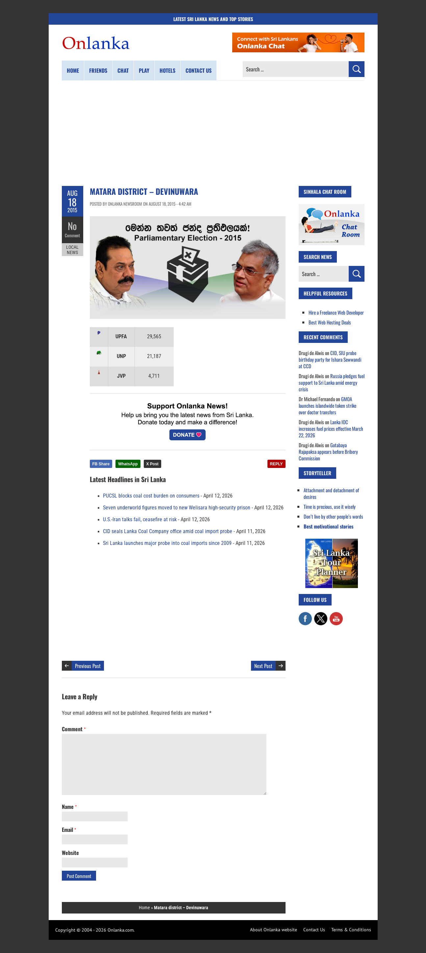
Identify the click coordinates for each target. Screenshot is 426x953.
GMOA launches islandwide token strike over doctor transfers (327, 405)
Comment (72, 235)
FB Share (101, 464)
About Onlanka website (273, 930)
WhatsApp (128, 464)
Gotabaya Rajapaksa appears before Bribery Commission (328, 451)
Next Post (263, 665)
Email (69, 830)
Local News (72, 249)
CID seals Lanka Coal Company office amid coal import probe (167, 531)
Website (70, 853)
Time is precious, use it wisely (330, 506)
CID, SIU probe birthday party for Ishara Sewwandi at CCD (330, 359)
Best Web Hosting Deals (330, 322)
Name (69, 807)
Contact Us (314, 930)
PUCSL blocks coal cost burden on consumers (151, 496)
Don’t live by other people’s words (333, 516)
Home (73, 70)
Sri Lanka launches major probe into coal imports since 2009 (167, 543)
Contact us (199, 70)
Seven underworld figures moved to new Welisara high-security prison (176, 508)
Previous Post (88, 665)
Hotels (167, 70)
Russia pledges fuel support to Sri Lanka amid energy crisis (331, 382)
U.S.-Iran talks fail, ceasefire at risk (140, 520)
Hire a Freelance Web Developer (336, 312)
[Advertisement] (213, 133)
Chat (123, 70)
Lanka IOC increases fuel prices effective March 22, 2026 (331, 428)
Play (144, 70)
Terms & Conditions (351, 930)
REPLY (276, 464)
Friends (98, 70)
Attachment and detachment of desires (331, 493)
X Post (152, 464)
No (72, 225)
